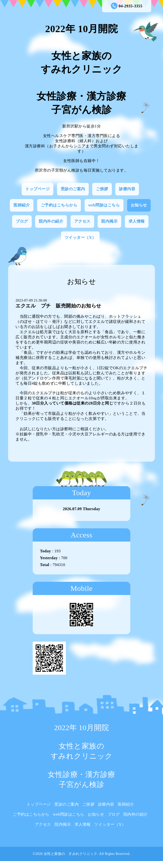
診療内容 (127, 189)
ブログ (22, 221)
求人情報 (137, 221)
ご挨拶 (102, 189)
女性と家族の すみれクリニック (70, 854)
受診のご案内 (73, 189)
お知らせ (139, 205)
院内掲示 (109, 221)
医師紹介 (22, 205)
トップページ (37, 189)
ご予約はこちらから (59, 205)
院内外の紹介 (51, 221)
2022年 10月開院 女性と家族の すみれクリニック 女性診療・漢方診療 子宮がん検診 (81, 69)
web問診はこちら (104, 205)
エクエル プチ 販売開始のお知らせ (58, 305)
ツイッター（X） (80, 237)
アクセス (82, 221)
